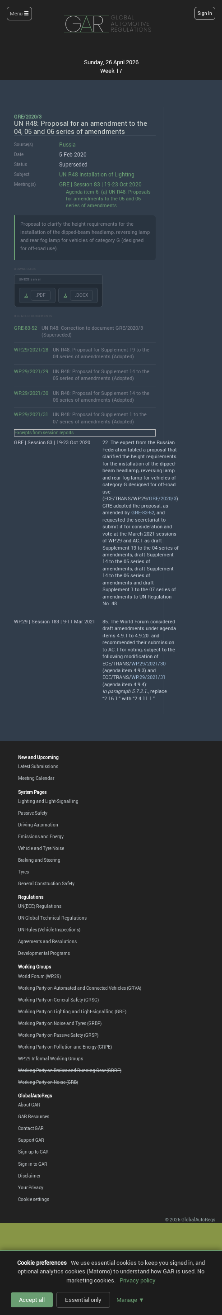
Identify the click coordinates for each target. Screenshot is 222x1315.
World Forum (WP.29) (39, 976)
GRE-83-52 (25, 328)
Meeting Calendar (36, 778)
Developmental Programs (44, 953)
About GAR (29, 1105)
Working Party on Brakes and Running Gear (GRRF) (69, 1070)
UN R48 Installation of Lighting (96, 174)
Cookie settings (33, 1199)
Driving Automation (38, 825)
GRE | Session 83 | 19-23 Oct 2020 (100, 184)
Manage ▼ (130, 1300)
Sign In (205, 13)
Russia (67, 144)
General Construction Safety (46, 884)
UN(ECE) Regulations (39, 906)
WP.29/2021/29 (31, 371)
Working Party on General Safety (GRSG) (58, 1000)
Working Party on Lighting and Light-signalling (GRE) (72, 1012)
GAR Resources (33, 1117)
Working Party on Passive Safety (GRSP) (58, 1035)
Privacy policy (138, 1280)
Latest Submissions (38, 766)
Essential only (83, 1300)
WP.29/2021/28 (31, 350)
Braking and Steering (39, 860)
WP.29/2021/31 (31, 414)
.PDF (41, 295)
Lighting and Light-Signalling (48, 801)
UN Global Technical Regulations (52, 918)
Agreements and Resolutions (47, 942)
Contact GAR (31, 1128)
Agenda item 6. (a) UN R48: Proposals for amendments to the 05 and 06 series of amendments (108, 199)
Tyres (23, 872)
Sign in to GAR (32, 1164)
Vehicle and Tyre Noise (41, 848)
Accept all (32, 1300)
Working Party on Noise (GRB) (48, 1082)
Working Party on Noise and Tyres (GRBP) (60, 1023)
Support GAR (31, 1140)
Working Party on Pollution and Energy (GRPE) (65, 1047)
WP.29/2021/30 (31, 393)
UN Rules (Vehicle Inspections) (49, 930)
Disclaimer (29, 1176)
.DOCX (81, 295)
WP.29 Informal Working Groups (50, 1059)
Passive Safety (32, 813)
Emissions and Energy (41, 837)
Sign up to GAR (33, 1152)
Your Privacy (30, 1188)
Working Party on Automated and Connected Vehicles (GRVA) (79, 988)
